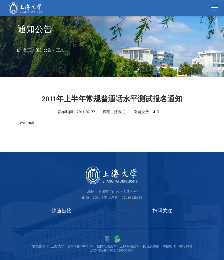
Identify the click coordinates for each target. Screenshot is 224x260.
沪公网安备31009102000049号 (112, 250)
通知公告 (43, 50)
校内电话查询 (104, 246)
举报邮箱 (189, 246)
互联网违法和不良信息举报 (139, 246)
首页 (27, 50)
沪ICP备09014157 (77, 246)
